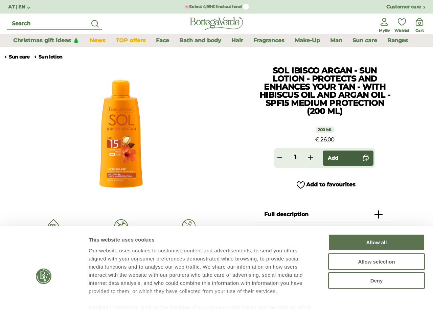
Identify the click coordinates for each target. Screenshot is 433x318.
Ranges (397, 40)
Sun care (19, 57)
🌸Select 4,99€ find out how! (213, 6)
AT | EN (17, 7)
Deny (376, 251)
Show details (355, 305)
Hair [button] (237, 40)
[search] (54, 24)
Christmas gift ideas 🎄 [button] (46, 40)
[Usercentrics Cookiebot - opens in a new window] (43, 305)
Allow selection (376, 232)
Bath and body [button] (200, 40)
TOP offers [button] (131, 40)
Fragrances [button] (268, 40)
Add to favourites (331, 184)
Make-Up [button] (307, 40)
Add (350, 158)
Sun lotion (51, 57)
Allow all (376, 213)
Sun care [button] (364, 40)
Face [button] (162, 40)
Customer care (403, 7)
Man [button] (336, 40)
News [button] (98, 40)
